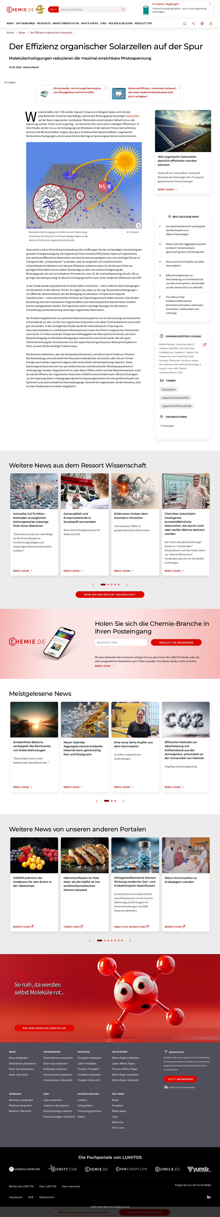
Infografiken (85, 1105)
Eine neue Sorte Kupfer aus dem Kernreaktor (185, 263)
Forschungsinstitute (90, 1111)
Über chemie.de (71, 1186)
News (115, 1100)
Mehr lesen (105, 665)
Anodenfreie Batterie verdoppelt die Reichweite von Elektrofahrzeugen (185, 230)
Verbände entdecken (55, 1069)
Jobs (115, 1116)
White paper (119, 1111)
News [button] (10, 23)
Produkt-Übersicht (89, 1080)
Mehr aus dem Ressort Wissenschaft (110, 594)
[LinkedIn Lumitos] (208, 1197)
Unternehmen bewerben (57, 1074)
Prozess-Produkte (88, 1069)
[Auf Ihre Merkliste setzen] (184, 24)
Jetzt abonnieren (180, 1079)
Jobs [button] (103, 23)
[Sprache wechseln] (202, 24)
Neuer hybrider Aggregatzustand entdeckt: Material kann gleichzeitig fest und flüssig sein (186, 248)
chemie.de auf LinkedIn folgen (179, 1087)
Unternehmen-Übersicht (58, 1080)
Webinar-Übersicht (20, 1111)
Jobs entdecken (52, 1100)
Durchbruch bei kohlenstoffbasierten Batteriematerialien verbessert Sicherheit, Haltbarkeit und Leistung (184, 305)
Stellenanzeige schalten (57, 1111)
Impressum (15, 1197)
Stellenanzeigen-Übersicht (59, 1116)
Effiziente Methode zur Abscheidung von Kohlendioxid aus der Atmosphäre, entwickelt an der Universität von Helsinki (185, 281)
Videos (81, 1116)
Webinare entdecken (21, 1100)
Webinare (117, 1122)
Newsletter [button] (143, 23)
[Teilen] (193, 24)
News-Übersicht (18, 1074)
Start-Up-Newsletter (21, 1069)
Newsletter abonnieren (176, 642)
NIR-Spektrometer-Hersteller (44, 1028)
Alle (52, 9)
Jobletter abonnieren (56, 1105)
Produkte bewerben (89, 1074)
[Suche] (123, 10)
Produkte (117, 1105)
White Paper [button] (89, 23)
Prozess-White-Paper (125, 1069)
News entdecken (18, 1057)
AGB (30, 1197)
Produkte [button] (44, 23)
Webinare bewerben (20, 1105)
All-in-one (118, 1127)
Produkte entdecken (90, 1057)
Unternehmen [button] (25, 23)
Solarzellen (132, 116)
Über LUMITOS (47, 1186)
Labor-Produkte (87, 1063)
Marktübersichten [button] (66, 23)
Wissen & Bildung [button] (121, 23)
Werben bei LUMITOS (21, 1186)
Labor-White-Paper (123, 1063)
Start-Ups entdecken (55, 1063)
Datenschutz (46, 1197)
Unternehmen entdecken (58, 1057)
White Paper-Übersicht (125, 1080)
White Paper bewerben (125, 1074)
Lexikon (82, 1100)
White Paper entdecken (125, 1057)
